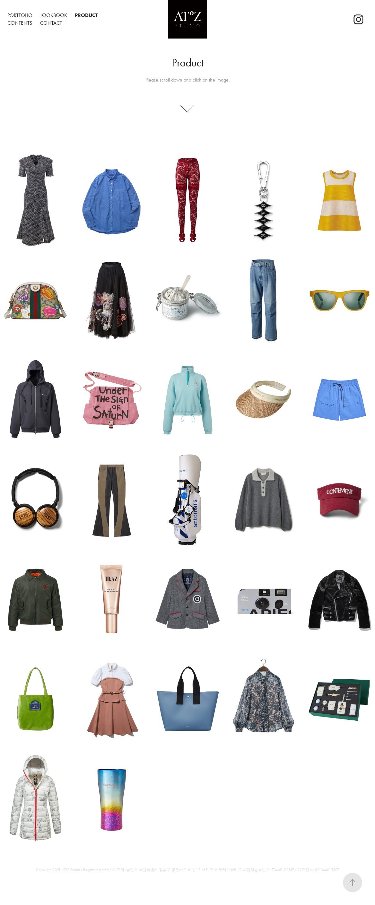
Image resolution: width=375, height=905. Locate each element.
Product (86, 15)
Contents (19, 23)
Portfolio (19, 15)
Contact (51, 23)
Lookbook (53, 15)
